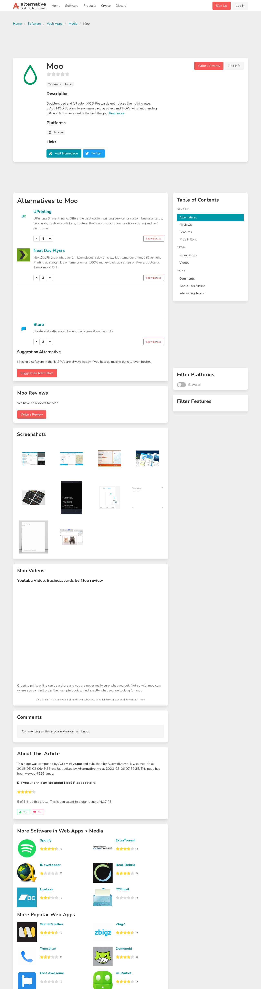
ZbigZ (120, 924)
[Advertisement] (130, 41)
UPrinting (42, 211)
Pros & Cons (188, 239)
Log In (240, 5)
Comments (187, 278)
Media (73, 23)
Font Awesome (52, 973)
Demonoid (124, 948)
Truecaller (48, 948)
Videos (184, 262)
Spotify (45, 840)
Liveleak (46, 889)
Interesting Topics (192, 293)
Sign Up (221, 5)
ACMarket (124, 973)
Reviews (185, 225)
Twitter (96, 153)
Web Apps (55, 23)
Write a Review (209, 66)
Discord (121, 5)
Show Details (153, 238)
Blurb (38, 324)
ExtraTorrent (126, 840)
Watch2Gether (51, 924)
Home (56, 5)
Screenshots (188, 255)
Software (72, 5)
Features (185, 232)
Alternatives (188, 217)
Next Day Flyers (49, 250)
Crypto (106, 5)
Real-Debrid (125, 865)
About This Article (192, 286)
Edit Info (234, 66)
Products (89, 5)
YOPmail (122, 889)
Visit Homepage (66, 153)
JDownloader (50, 865)
